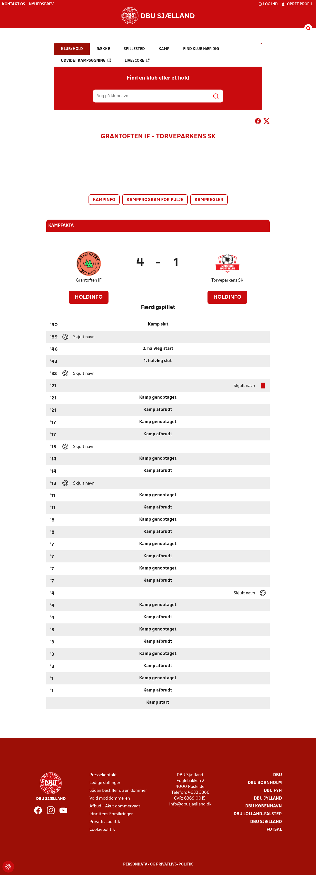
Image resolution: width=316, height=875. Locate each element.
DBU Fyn (273, 791)
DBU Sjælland (266, 822)
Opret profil (297, 4)
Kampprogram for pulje (155, 200)
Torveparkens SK (227, 280)
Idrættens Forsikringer (111, 814)
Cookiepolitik (102, 830)
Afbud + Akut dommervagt (114, 806)
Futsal (274, 830)
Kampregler (209, 200)
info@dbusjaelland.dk (190, 804)
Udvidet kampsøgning (86, 60)
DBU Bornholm (265, 783)
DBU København (263, 806)
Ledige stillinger (104, 783)
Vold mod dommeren (109, 798)
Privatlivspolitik (104, 822)
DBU (277, 775)
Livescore (137, 60)
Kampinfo (104, 200)
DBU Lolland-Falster (258, 814)
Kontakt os (13, 4)
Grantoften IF (89, 280)
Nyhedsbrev (41, 4)
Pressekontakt (103, 775)
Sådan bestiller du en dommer (118, 791)
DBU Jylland (268, 798)
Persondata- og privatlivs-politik (158, 864)
